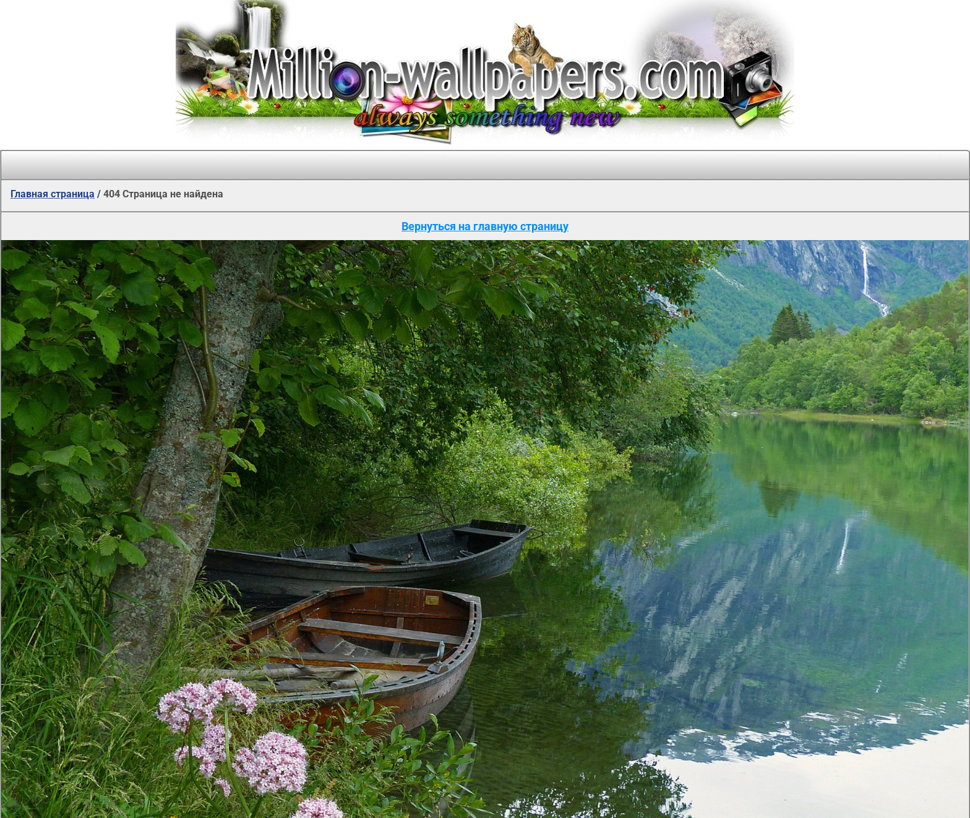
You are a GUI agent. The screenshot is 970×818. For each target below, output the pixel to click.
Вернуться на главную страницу (485, 226)
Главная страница (53, 194)
